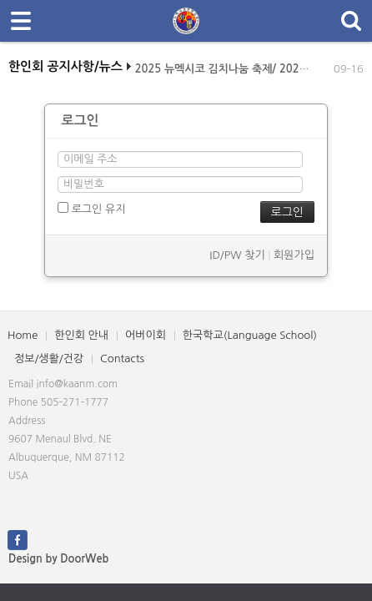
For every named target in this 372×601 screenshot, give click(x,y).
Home (23, 335)
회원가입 (294, 255)
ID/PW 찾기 (236, 255)
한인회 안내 (81, 335)
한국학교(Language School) (250, 335)
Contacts (122, 358)
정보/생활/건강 (48, 358)
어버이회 (145, 335)
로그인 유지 (91, 208)
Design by (58, 558)
